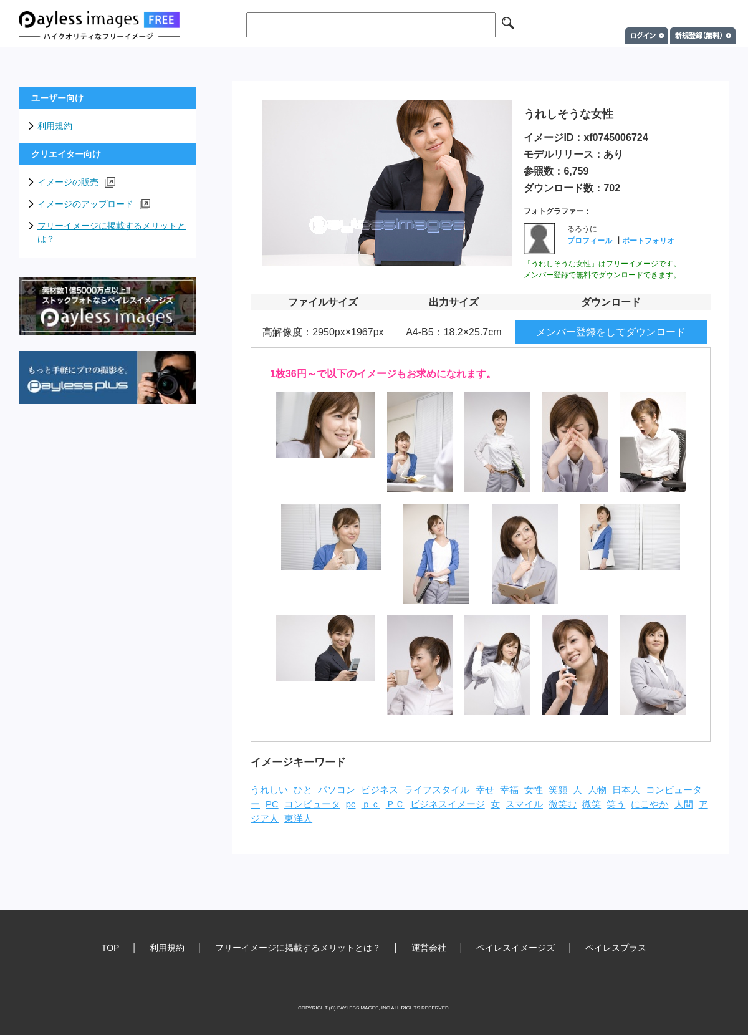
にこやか (649, 804)
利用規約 (54, 126)
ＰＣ (395, 804)
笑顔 (558, 790)
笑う (616, 804)
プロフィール (589, 240)
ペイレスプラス (615, 948)
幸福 (509, 790)
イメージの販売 (76, 182)
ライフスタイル (436, 790)
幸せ (485, 790)
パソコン (336, 790)
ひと (303, 790)
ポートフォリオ (648, 240)
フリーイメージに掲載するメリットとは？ (111, 232)
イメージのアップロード (93, 204)
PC (272, 804)
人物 (597, 790)
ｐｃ (371, 804)
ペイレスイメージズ (515, 948)
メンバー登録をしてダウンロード (611, 332)
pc (351, 804)
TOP (111, 948)
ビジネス (379, 790)
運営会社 (428, 948)
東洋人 (298, 819)
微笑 (591, 804)
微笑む (563, 804)
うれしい (269, 790)
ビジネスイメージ (447, 804)
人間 (683, 804)
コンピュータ (312, 804)
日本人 (626, 790)
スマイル (524, 804)
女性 (533, 790)
